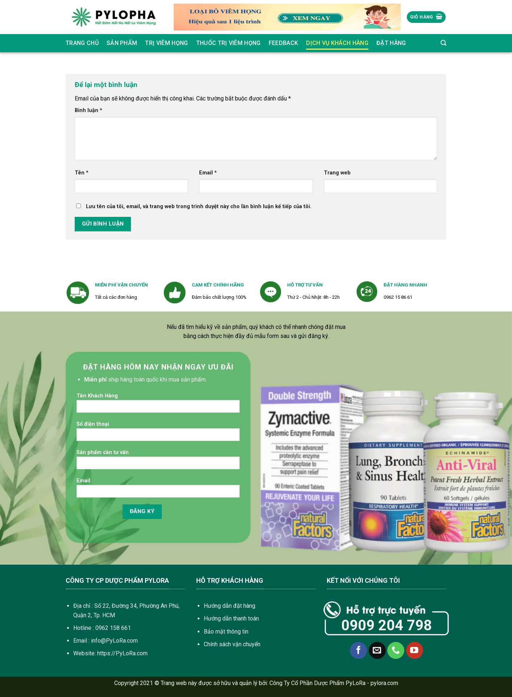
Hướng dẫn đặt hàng (229, 605)
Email (208, 173)
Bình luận (88, 110)
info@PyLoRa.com (114, 640)
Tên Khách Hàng (158, 405)
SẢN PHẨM (122, 43)
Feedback (283, 43)
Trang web (337, 173)
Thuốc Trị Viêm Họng (228, 43)
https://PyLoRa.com (122, 653)
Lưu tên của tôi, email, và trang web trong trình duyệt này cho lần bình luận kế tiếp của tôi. (198, 206)
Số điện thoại (158, 433)
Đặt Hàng (391, 43)
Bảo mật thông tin (226, 631)
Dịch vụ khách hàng (337, 43)
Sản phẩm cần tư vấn (158, 461)
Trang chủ (82, 43)
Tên (81, 173)
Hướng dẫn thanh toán (231, 618)
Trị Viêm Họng (166, 43)
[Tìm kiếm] (443, 43)
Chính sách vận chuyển (232, 644)
